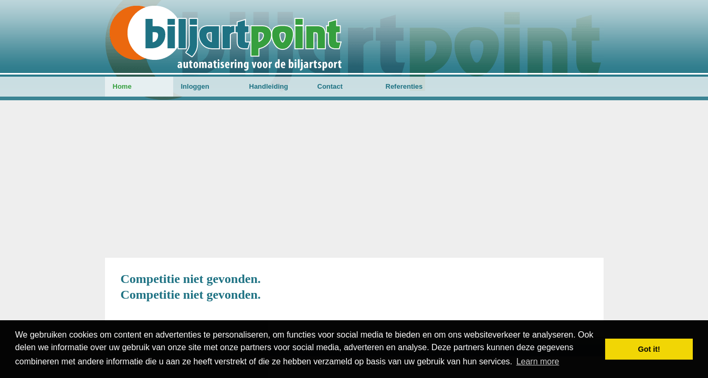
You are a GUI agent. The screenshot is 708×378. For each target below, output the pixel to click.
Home (122, 86)
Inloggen (195, 86)
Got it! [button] (649, 349)
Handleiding (268, 86)
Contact (330, 86)
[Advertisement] (354, 179)
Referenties (404, 86)
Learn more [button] (537, 361)
